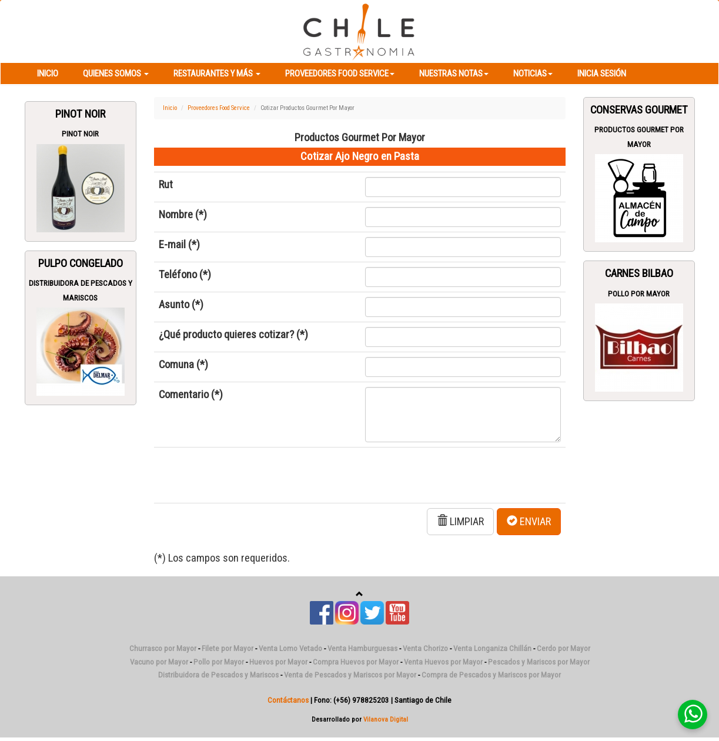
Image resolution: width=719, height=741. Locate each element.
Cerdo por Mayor (563, 648)
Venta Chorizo (425, 648)
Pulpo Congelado (80, 263)
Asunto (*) (181, 304)
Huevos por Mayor (278, 661)
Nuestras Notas (454, 73)
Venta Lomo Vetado (290, 648)
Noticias (533, 73)
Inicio (47, 73)
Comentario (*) (191, 394)
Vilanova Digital (385, 719)
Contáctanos (288, 700)
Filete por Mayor (227, 648)
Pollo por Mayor (639, 293)
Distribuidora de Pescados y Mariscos (218, 674)
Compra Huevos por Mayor (356, 661)
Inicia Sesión (601, 73)
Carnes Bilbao (639, 273)
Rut (166, 184)
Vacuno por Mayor (159, 661)
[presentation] (248, 475)
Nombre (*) (183, 214)
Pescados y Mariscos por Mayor (539, 661)
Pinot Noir (80, 114)
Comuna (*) (183, 364)
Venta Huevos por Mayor (443, 661)
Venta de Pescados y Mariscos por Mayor (350, 674)
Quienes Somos (116, 73)
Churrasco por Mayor (162, 648)
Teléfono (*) (185, 274)
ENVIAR (529, 521)
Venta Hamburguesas (362, 648)
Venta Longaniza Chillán (492, 648)
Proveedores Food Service (339, 73)
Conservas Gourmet (639, 110)
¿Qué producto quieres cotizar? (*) (233, 334)
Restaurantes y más (216, 73)
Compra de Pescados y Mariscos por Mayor (491, 674)
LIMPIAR (460, 521)
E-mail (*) (179, 244)
